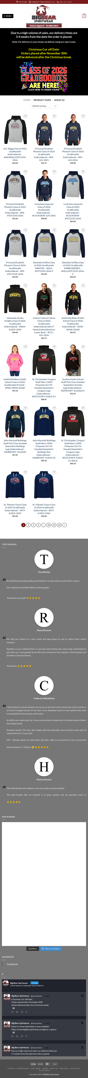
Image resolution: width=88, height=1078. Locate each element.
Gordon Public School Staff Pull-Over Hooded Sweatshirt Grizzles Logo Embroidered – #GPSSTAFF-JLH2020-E (73, 385)
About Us (54, 1068)
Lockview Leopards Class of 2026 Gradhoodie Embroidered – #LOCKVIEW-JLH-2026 (44, 210)
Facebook (12, 964)
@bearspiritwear (36, 996)
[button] (8, 16)
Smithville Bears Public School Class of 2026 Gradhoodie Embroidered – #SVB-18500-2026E (73, 324)
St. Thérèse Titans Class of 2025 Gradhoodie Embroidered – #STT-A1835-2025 (15, 509)
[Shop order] (44, 105)
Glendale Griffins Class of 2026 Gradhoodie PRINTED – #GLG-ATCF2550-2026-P (44, 266)
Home (26, 100)
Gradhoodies (23, 1068)
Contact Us (75, 1068)
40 (59, 525)
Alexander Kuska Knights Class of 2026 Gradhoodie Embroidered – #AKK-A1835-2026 (15, 324)
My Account (44, 1070)
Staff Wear (36, 1068)
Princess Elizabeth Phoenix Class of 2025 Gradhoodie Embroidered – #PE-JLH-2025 (44, 154)
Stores (45, 1068)
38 (49, 525)
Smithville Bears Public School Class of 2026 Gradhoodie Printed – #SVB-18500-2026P (15, 383)
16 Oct (47, 1023)
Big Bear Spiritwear (20, 996)
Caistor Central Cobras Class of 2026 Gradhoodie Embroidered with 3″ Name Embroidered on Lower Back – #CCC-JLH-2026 (44, 327)
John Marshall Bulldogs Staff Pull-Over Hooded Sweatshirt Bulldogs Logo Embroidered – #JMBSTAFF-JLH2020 (15, 446)
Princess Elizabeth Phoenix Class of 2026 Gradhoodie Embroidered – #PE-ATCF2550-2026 (15, 268)
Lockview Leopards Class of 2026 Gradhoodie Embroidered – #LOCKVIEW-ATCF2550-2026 (73, 211)
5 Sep (46, 1048)
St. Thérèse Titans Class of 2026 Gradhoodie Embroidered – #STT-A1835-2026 (44, 509)
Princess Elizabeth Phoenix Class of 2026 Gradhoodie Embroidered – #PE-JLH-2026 (73, 154)
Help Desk (64, 1068)
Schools (11, 1068)
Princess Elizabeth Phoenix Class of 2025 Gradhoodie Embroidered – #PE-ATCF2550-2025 (15, 210)
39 (54, 525)
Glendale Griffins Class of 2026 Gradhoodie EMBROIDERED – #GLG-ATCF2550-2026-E (73, 268)
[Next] (64, 525)
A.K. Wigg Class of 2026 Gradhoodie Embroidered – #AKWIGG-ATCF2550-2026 (15, 154)
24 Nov (47, 996)
